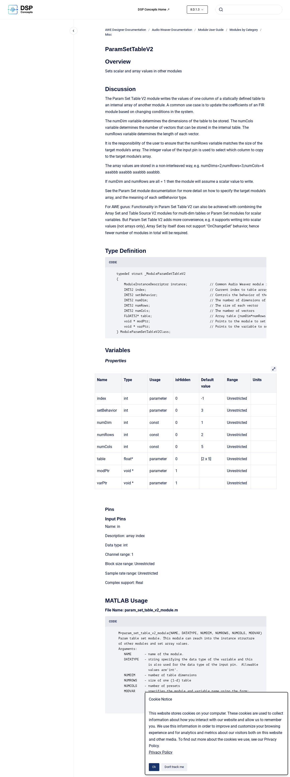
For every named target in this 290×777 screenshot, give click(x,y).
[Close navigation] (73, 31)
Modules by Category (244, 30)
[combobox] (249, 9)
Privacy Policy (160, 752)
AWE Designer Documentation (125, 30)
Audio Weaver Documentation (172, 30)
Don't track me (174, 767)
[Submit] (221, 9)
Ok (154, 767)
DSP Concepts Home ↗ (154, 9)
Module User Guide (211, 30)
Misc (108, 34)
